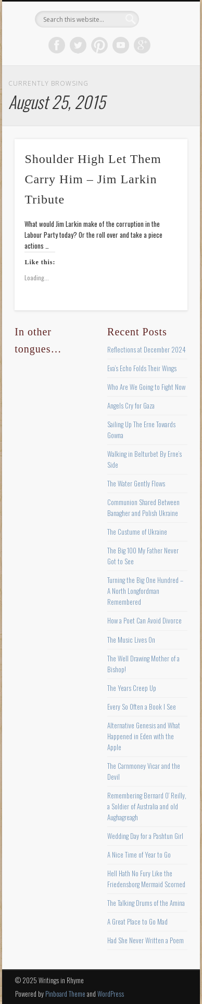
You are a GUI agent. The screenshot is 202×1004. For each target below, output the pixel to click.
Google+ (142, 45)
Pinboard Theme (65, 993)
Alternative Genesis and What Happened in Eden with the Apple (143, 736)
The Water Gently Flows (136, 483)
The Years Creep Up (131, 688)
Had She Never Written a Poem (145, 940)
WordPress (110, 993)
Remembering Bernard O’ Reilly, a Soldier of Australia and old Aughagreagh (146, 806)
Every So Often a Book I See (141, 706)
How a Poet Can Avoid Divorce (144, 620)
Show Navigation (162, 93)
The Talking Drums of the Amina (146, 903)
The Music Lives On (131, 639)
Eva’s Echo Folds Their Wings (141, 368)
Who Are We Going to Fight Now (146, 387)
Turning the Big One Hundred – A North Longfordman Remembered (145, 591)
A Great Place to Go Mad (137, 921)
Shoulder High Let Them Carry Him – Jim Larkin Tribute (92, 179)
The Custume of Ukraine (137, 531)
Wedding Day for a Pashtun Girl (145, 836)
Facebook (56, 45)
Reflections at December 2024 (146, 349)
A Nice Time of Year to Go (139, 854)
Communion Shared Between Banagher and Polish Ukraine (143, 507)
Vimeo (120, 45)
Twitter (78, 45)
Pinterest (99, 45)
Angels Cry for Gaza (131, 405)
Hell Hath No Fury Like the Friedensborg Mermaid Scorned (146, 878)
